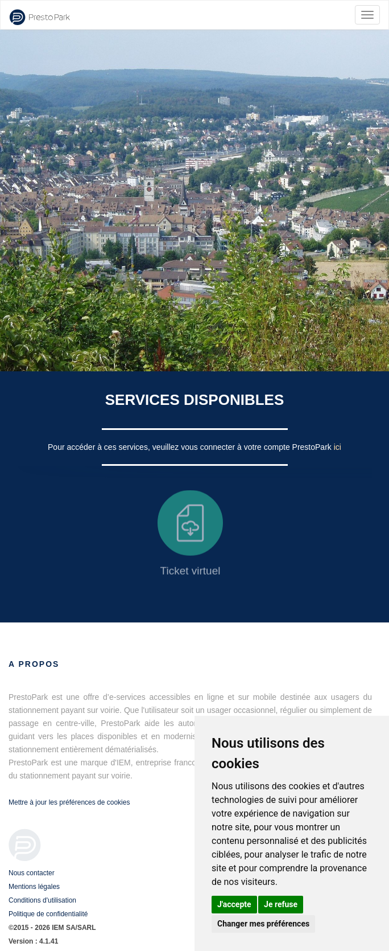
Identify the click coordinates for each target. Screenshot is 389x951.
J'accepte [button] (234, 904)
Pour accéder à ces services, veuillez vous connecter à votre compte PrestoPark (191, 447)
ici (337, 447)
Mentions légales (34, 887)
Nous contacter (32, 873)
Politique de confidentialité (48, 914)
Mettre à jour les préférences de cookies (69, 802)
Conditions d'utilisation (42, 900)
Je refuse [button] (280, 904)
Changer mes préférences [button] (263, 923)
